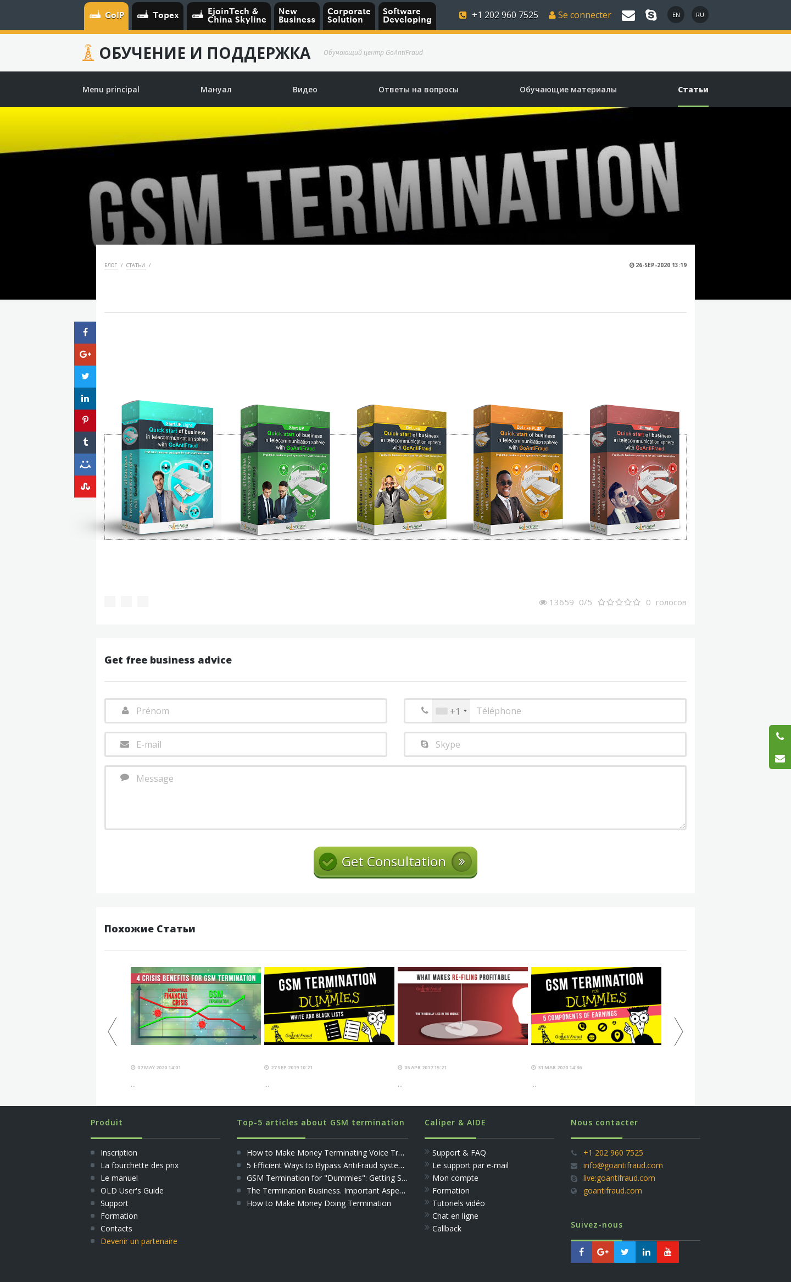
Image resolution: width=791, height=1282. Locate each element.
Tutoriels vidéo (458, 1203)
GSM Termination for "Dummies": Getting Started (335, 1178)
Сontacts (116, 1228)
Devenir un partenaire (139, 1241)
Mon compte (455, 1178)
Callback (446, 1228)
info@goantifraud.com (623, 1165)
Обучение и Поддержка (204, 52)
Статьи (136, 265)
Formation (119, 1216)
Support (115, 1203)
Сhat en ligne (455, 1216)
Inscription (117, 1152)
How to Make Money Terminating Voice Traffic (330, 1152)
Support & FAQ (459, 1152)
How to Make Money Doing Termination (319, 1203)
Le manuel (119, 1178)
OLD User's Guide (132, 1190)
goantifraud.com (612, 1190)
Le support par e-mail (470, 1165)
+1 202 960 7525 (613, 1152)
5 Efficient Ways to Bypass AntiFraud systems (328, 1165)
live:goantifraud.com (619, 1178)
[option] (196, 1028)
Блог (111, 265)
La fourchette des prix (140, 1165)
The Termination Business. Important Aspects (328, 1190)
